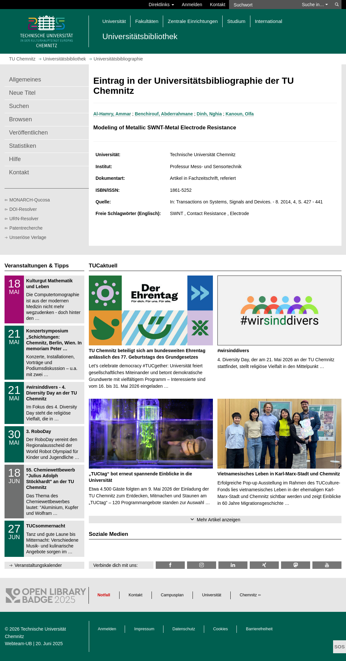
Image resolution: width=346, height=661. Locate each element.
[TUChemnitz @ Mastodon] (295, 565)
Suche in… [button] (315, 4)
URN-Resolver (23, 218)
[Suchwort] (263, 4)
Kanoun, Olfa (239, 113)
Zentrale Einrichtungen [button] (193, 21)
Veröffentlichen (28, 132)
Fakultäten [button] (146, 21)
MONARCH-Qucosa (29, 199)
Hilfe (15, 159)
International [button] (268, 21)
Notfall (104, 595)
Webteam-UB (18, 643)
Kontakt (217, 4)
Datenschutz (184, 629)
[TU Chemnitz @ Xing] (264, 565)
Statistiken (22, 146)
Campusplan (172, 595)
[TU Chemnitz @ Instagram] (201, 565)
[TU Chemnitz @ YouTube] (326, 565)
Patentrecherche (26, 228)
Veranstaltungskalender (38, 565)
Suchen (19, 106)
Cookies (220, 629)
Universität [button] (114, 21)
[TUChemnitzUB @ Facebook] (170, 565)
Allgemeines (25, 79)
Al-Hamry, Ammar (112, 113)
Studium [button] (236, 21)
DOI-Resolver (23, 209)
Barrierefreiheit (259, 629)
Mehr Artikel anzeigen (218, 519)
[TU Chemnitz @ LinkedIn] (232, 565)
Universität (211, 595)
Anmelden (192, 4)
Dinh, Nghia (209, 113)
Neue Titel (22, 93)
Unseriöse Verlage (27, 237)
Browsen (20, 119)
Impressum (144, 629)
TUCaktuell (103, 266)
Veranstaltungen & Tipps (37, 266)
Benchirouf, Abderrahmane (164, 113)
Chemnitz (248, 595)
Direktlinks (161, 4)
